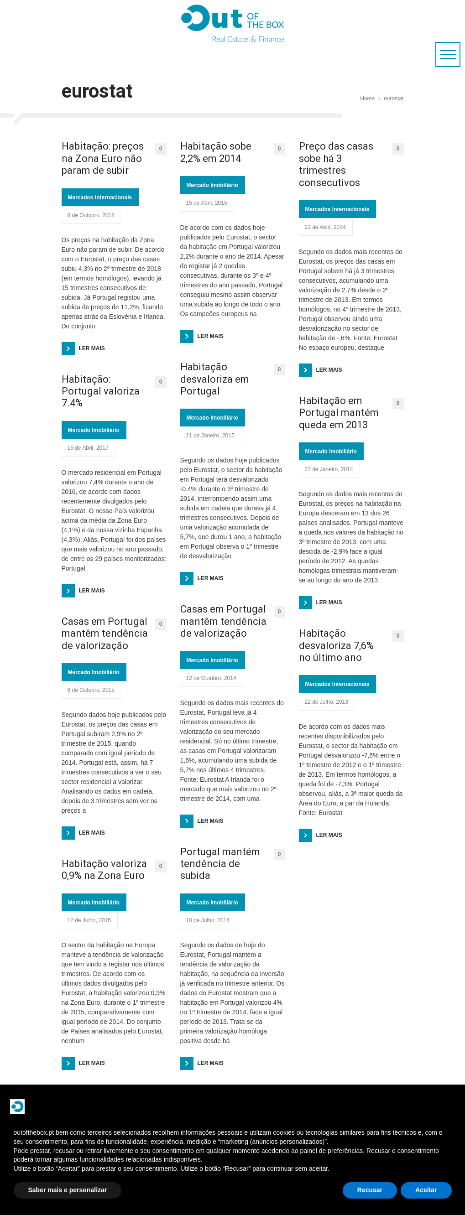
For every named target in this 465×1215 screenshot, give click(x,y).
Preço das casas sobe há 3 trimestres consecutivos (336, 164)
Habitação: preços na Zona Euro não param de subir (103, 158)
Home (367, 98)
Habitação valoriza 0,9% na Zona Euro (104, 869)
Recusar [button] (369, 1190)
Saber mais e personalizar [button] (67, 1190)
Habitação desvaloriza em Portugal (214, 379)
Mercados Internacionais (100, 197)
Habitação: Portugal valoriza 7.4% (101, 391)
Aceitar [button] (426, 1190)
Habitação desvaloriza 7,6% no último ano (336, 645)
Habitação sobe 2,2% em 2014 (215, 152)
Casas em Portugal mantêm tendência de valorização (105, 633)
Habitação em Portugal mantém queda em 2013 (339, 413)
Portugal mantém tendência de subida (220, 864)
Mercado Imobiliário (94, 430)
